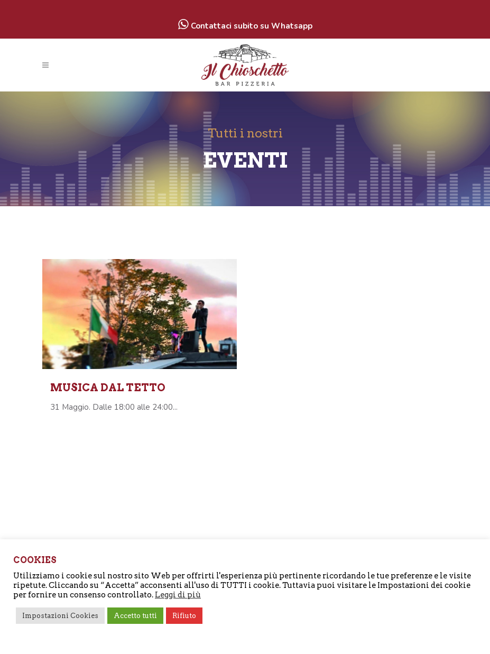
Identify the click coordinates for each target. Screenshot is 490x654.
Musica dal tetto (107, 387)
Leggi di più (178, 595)
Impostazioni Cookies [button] (60, 616)
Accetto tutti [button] (135, 616)
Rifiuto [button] (184, 616)
